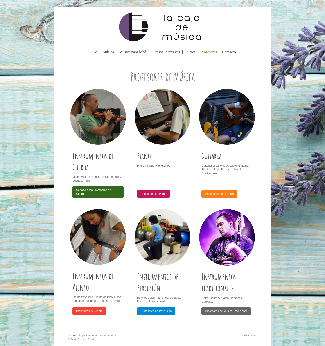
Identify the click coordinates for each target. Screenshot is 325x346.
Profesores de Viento (89, 311)
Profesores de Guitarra (219, 193)
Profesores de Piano (153, 193)
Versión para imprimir (83, 335)
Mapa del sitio (108, 335)
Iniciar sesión (249, 335)
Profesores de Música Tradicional (226, 311)
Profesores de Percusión (156, 311)
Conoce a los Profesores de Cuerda (93, 191)
